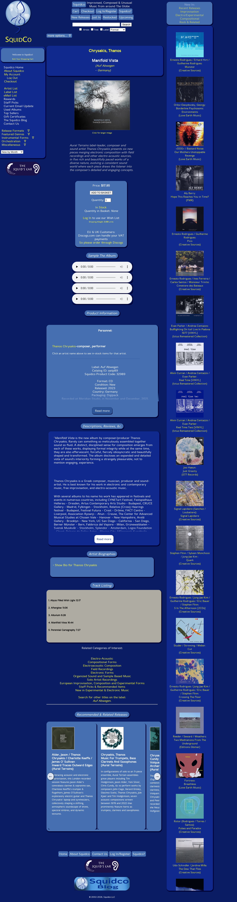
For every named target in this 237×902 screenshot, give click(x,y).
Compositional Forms (102, 662)
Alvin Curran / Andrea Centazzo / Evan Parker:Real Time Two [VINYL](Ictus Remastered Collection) (190, 423)
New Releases (80, 17)
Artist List (10, 88)
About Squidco (14, 71)
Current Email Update (18, 106)
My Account (12, 74)
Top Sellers (11, 113)
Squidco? (125, 11)
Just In (96, 17)
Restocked (110, 17)
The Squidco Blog (15, 120)
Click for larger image (102, 133)
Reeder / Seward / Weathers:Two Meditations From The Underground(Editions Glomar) (190, 740)
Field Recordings (102, 669)
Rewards (9, 99)
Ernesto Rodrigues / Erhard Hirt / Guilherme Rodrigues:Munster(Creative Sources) (189, 63)
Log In (87, 218)
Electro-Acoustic (102, 658)
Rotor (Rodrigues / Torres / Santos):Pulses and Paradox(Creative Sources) (190, 824)
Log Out (12, 78)
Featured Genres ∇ (16, 134)
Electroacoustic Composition (102, 665)
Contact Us (11, 123)
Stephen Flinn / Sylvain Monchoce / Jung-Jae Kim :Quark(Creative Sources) (190, 556)
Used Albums (12, 109)
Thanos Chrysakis (64, 346)
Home (63, 854)
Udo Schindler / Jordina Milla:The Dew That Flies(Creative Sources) (190, 867)
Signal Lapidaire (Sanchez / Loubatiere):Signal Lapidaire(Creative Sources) (190, 512)
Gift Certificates (14, 116)
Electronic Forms (102, 672)
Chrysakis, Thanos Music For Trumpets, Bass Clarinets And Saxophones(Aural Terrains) (118, 760)
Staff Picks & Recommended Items (102, 686)
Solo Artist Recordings (102, 679)
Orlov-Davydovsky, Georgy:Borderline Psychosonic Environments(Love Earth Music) (190, 108)
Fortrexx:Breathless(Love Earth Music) (190, 782)
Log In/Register (106, 11)
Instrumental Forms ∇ (18, 137)
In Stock (100, 207)
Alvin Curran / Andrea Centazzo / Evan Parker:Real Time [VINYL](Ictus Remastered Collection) (190, 376)
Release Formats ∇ (16, 130)
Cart (76, 11)
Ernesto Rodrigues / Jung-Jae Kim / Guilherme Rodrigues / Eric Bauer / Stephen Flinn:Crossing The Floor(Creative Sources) (190, 691)
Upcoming (126, 17)
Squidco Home (13, 67)
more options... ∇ (59, 35)
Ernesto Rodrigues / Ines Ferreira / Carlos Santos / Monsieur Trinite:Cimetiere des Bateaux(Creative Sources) (190, 282)
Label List (10, 92)
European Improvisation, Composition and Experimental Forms (102, 683)
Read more (102, 410)
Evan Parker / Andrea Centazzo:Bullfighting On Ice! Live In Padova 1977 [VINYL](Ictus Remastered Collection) (190, 329)
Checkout (10, 81)
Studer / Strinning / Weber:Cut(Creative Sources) (190, 647)
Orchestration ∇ (14, 141)
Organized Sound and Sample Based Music (102, 676)
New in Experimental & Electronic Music (102, 690)
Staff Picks (11, 102)
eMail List (10, 95)
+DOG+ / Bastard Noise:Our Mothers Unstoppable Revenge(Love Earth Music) (189, 152)
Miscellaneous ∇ (14, 145)
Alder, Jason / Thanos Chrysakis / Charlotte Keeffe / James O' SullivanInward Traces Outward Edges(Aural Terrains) (72, 761)
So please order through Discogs (101, 242)
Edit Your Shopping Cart (22, 59)
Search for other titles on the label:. (102, 699)
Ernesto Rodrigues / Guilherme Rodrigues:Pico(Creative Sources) (190, 237)
